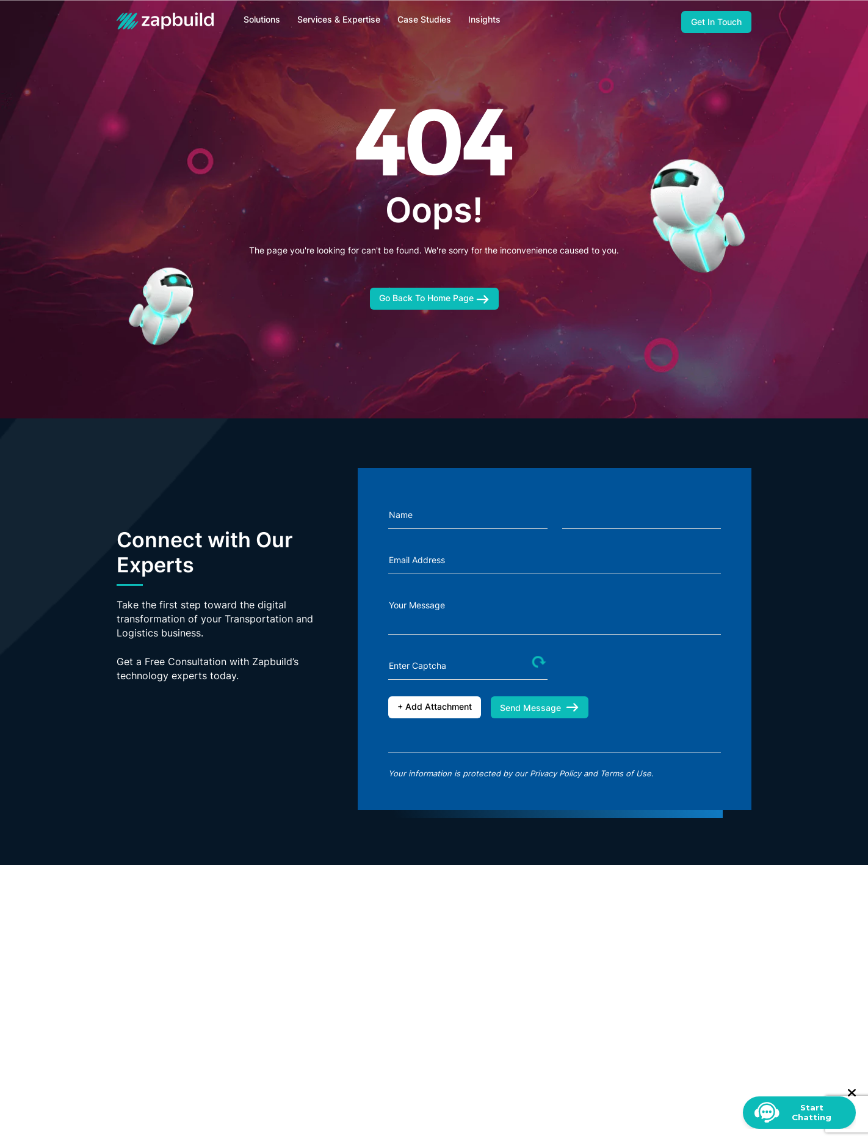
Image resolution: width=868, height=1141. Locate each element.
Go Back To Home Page (434, 298)
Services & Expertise (338, 19)
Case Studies (424, 19)
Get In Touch (716, 21)
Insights (484, 19)
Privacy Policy (555, 773)
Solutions (262, 19)
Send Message (539, 707)
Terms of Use (625, 773)
